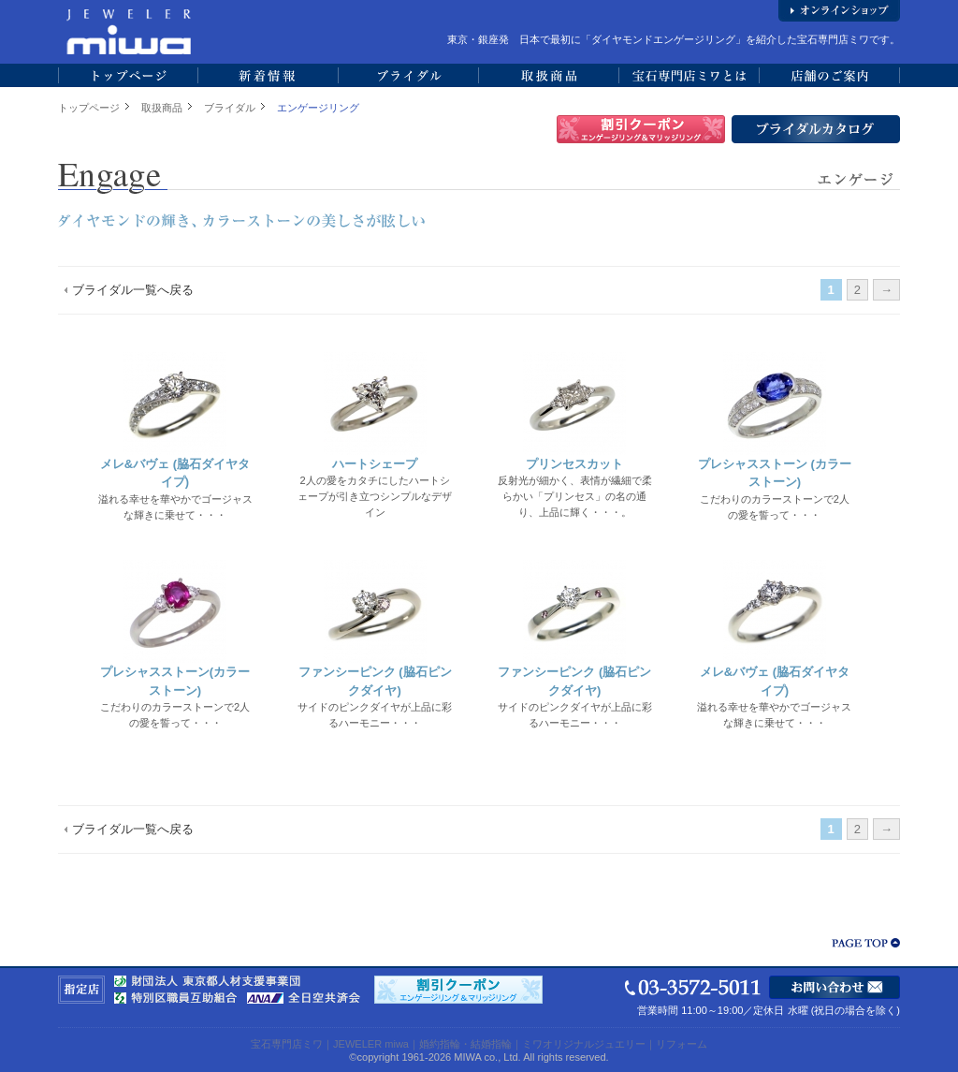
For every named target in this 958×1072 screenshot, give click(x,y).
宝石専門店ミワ (287, 1044)
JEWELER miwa (371, 1044)
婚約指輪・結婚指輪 (465, 1044)
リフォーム (681, 1044)
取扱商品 (161, 107)
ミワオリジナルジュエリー (584, 1044)
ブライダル (229, 107)
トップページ (89, 107)
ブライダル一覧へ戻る (133, 290)
